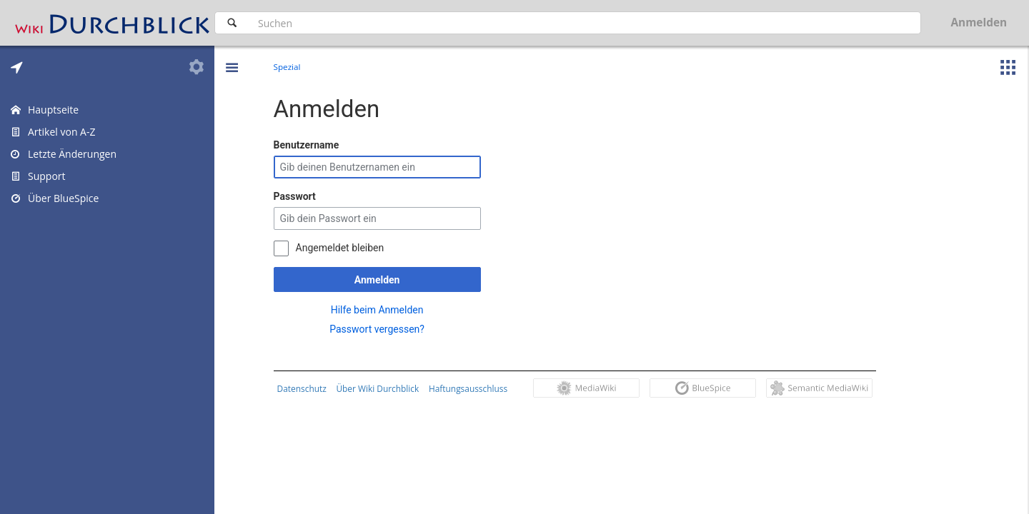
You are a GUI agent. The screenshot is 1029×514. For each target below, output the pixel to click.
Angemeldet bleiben (343, 247)
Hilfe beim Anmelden (380, 310)
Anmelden (380, 280)
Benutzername (309, 145)
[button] (231, 57)
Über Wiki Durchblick (380, 388)
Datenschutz (304, 388)
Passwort (298, 196)
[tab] (17, 67)
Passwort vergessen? (380, 329)
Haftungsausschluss (471, 388)
